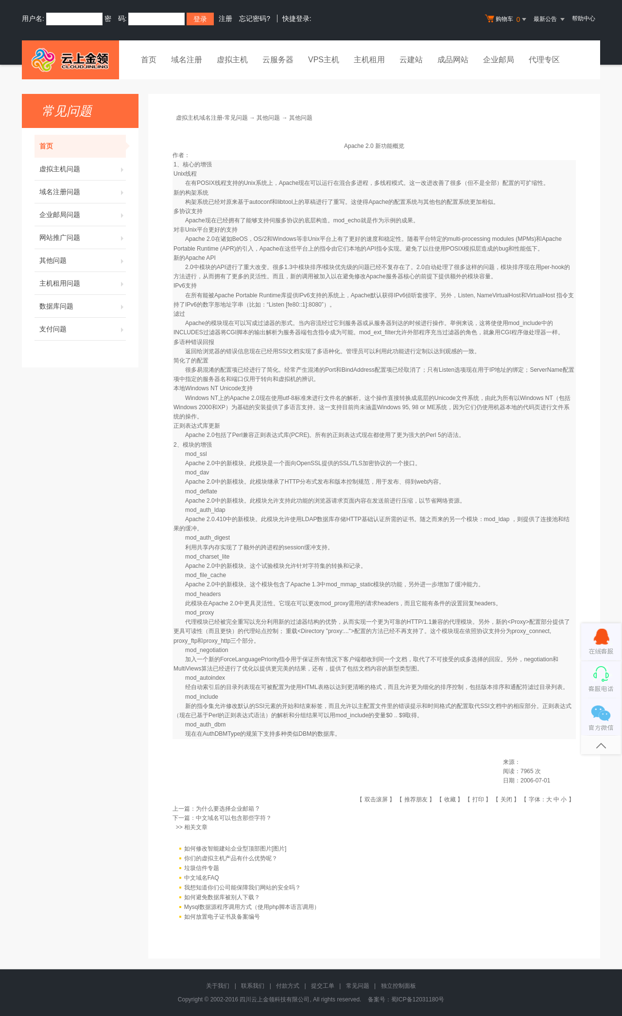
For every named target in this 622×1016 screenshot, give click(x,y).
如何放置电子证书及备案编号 (222, 916)
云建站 (411, 59)
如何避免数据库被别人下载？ (222, 897)
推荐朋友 (416, 799)
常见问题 (357, 985)
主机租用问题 (82, 283)
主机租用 (369, 59)
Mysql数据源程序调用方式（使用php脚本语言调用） (252, 907)
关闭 (506, 799)
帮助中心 (583, 18)
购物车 (507, 19)
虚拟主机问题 (82, 169)
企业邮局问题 (82, 214)
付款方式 (287, 985)
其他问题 (82, 260)
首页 (148, 59)
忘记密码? (254, 18)
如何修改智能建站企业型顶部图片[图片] (235, 848)
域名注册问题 (82, 192)
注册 (225, 18)
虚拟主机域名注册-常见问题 (212, 117)
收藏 (450, 799)
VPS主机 (323, 59)
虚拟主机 (232, 59)
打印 (478, 799)
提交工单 (322, 985)
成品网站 (452, 59)
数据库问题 (82, 306)
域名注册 (186, 59)
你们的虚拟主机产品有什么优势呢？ (230, 858)
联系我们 (252, 985)
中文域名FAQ (201, 877)
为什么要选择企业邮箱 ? (227, 808)
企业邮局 (498, 59)
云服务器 (278, 59)
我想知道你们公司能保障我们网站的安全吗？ (242, 887)
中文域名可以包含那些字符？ (234, 818)
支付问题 (82, 329)
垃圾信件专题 (201, 868)
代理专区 (544, 59)
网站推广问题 (82, 237)
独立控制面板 (398, 985)
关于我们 (217, 985)
